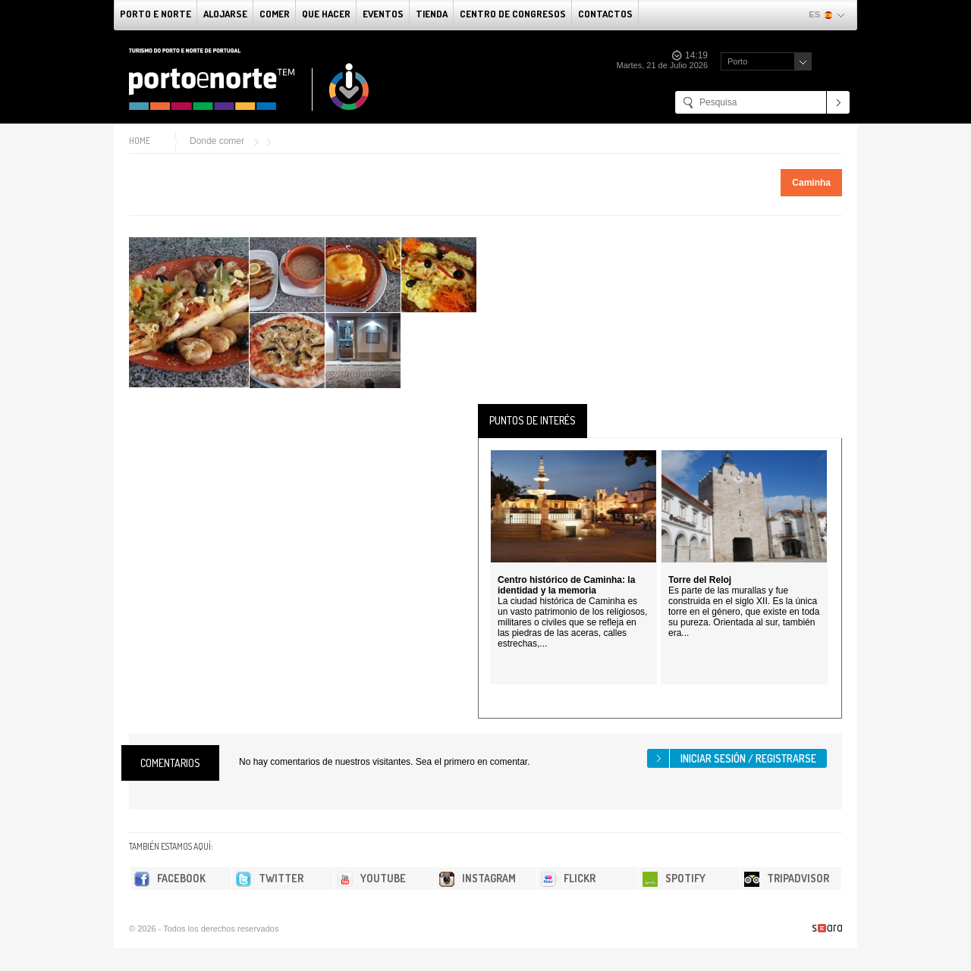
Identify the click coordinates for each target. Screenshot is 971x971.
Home (139, 140)
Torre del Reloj (699, 580)
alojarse (225, 14)
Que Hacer (326, 14)
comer (274, 14)
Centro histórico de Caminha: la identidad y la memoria (566, 585)
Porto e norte (155, 14)
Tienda (432, 14)
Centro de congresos (513, 14)
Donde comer (217, 141)
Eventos (383, 14)
